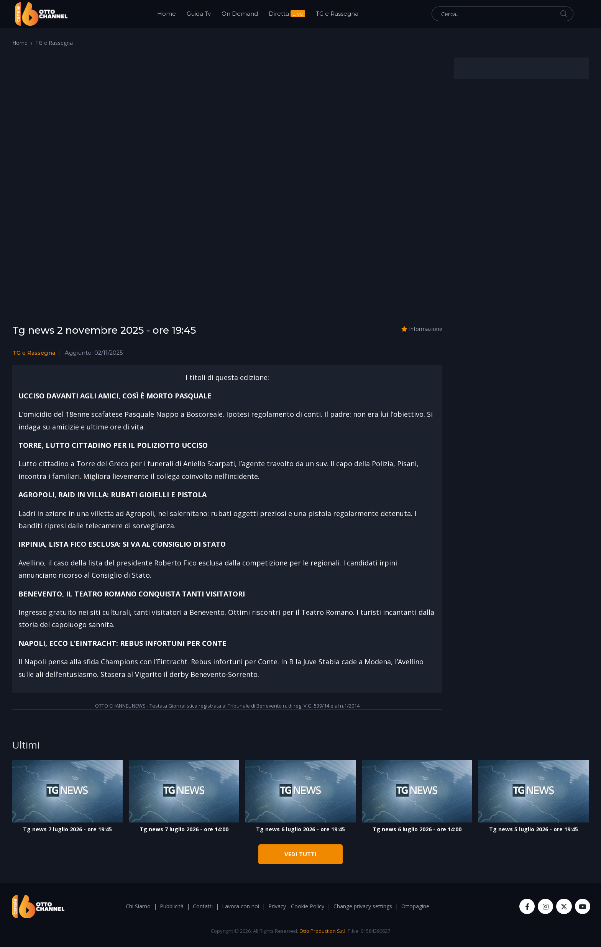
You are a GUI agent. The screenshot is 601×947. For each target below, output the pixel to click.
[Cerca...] (502, 14)
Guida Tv (199, 13)
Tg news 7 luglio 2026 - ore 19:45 (67, 829)
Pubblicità (172, 906)
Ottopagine (415, 906)
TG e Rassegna (337, 13)
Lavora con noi (240, 906)
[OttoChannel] (41, 14)
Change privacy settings (362, 906)
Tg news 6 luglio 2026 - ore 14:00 (417, 829)
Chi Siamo (138, 906)
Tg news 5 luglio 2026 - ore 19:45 (533, 829)
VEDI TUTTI (300, 854)
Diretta (287, 13)
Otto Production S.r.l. (322, 930)
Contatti (203, 906)
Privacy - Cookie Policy (296, 906)
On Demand (240, 13)
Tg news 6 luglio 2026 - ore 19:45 (300, 829)
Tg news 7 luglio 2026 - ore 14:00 (184, 829)
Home (166, 13)
